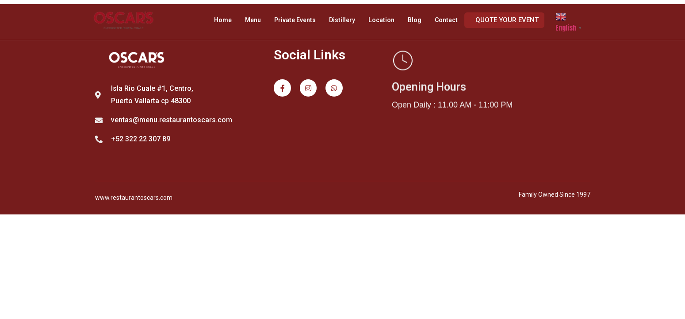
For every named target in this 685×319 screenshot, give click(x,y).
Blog (414, 19)
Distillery (342, 19)
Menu (253, 19)
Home (223, 19)
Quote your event (507, 20)
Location (381, 19)
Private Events (295, 19)
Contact (446, 19)
